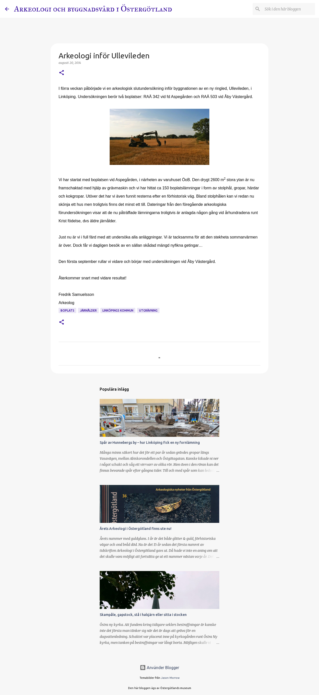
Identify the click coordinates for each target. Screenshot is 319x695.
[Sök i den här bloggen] (289, 9)
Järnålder (88, 310)
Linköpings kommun (117, 310)
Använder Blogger (159, 667)
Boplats (67, 310)
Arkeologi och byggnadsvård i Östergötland (93, 9)
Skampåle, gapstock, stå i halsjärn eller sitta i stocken (143, 615)
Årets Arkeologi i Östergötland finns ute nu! (135, 529)
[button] (62, 73)
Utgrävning (148, 310)
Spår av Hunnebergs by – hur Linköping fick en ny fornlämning (150, 443)
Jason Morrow (170, 677)
